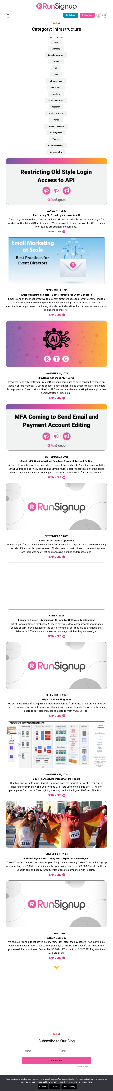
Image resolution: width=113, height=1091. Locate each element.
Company (56, 49)
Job (56, 42)
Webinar (56, 107)
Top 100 (56, 139)
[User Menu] (98, 15)
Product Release (56, 100)
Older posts (56, 967)
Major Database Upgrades (56, 699)
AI (56, 68)
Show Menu (8, 15)
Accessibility (56, 152)
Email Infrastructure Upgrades (56, 540)
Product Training (56, 146)
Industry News (56, 133)
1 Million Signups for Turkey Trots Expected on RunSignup (56, 858)
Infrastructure (56, 81)
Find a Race (47, 15)
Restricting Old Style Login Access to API (56, 215)
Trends (56, 120)
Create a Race (63, 15)
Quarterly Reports (56, 126)
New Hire (56, 94)
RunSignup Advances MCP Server (56, 378)
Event (56, 75)
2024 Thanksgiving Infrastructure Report (56, 779)
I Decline (55, 1087)
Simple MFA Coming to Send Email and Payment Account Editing (56, 461)
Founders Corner (56, 55)
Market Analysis (56, 113)
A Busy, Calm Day (56, 938)
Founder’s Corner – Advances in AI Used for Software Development (56, 620)
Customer (55, 62)
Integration (56, 87)
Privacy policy (69, 1087)
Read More (56, 231)
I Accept (42, 1087)
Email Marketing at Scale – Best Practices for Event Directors (56, 294)
